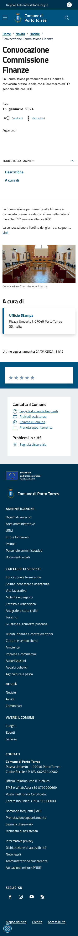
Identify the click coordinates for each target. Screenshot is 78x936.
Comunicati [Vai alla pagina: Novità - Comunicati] (14, 705)
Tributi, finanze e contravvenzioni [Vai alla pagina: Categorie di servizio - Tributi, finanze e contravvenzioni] (29, 633)
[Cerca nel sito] (67, 18)
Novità (20, 33)
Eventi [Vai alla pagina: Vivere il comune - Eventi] (10, 732)
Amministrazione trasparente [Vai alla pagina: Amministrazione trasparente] (26, 860)
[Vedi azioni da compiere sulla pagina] (35, 118)
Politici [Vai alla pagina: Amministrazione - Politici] (10, 543)
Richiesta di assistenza (22, 830)
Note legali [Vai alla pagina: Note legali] (13, 854)
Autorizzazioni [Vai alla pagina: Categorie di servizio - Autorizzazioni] (16, 660)
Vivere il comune (20, 717)
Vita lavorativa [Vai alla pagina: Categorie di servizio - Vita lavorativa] (16, 590)
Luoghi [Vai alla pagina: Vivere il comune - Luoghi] (10, 725)
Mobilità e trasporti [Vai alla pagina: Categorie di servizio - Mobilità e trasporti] (19, 597)
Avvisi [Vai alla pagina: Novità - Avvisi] (10, 698)
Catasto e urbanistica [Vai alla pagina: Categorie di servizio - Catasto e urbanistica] (21, 603)
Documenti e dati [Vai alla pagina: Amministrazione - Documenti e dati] (18, 557)
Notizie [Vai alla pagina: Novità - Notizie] (11, 692)
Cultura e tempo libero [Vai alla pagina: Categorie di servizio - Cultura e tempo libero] (21, 640)
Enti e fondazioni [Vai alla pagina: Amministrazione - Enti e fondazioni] (18, 537)
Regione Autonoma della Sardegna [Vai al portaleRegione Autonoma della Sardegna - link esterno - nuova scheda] (27, 5)
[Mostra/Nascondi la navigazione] (4, 17)
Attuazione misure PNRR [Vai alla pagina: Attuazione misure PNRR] (23, 867)
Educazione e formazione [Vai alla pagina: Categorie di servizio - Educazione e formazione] (23, 577)
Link (5, 232)
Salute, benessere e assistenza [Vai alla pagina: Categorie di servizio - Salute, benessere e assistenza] (27, 583)
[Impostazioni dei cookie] (7, 928)
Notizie (35, 33)
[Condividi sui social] (13, 118)
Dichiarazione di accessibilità (26, 847)
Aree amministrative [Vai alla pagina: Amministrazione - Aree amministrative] (20, 523)
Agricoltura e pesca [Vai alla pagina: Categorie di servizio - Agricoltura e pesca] (19, 673)
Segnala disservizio (19, 824)
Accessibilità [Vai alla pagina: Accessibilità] (56, 921)
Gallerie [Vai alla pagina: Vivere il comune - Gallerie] (11, 739)
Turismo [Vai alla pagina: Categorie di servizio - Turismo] (11, 617)
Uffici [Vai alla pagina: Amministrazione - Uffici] (9, 530)
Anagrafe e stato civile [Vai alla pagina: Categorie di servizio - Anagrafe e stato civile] (21, 610)
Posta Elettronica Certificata (26, 794)
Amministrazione (20, 508)
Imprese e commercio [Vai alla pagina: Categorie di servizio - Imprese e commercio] (21, 653)
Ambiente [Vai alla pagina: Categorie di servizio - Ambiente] (13, 647)
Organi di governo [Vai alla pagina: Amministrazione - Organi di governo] (18, 517)
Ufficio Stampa (21, 315)
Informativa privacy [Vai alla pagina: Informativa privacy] (19, 840)
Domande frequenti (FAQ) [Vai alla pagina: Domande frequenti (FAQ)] (23, 810)
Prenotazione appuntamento (26, 817)
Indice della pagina (19, 161)
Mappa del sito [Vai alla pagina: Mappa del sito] (16, 921)
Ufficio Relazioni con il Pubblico (28, 780)
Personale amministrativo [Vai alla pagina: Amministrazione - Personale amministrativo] (24, 550)
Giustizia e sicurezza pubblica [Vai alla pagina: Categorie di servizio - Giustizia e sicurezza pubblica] (26, 623)
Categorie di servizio (23, 568)
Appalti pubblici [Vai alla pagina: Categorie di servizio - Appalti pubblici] (16, 667)
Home (6, 33)
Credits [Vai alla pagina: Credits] (37, 921)
